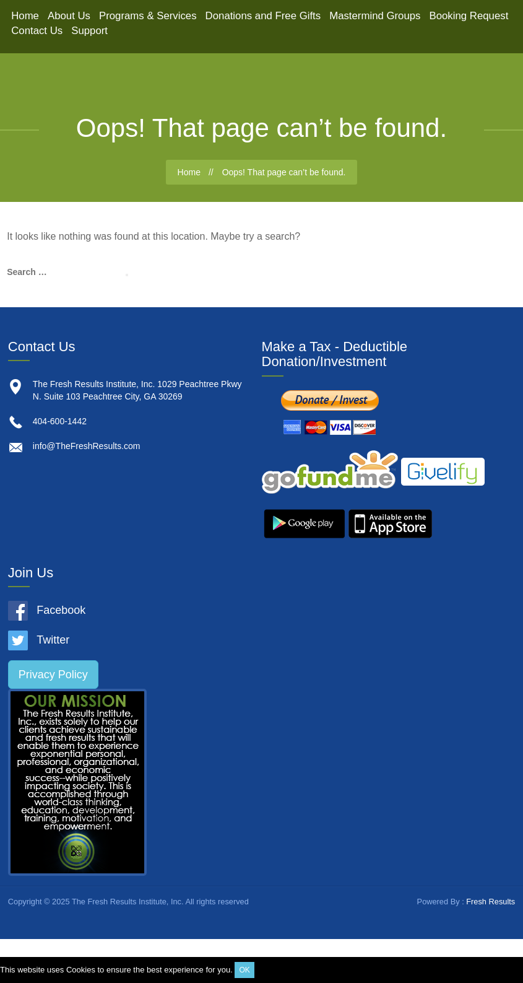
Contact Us (37, 31)
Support (89, 31)
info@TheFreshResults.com (86, 446)
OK (244, 970)
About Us (69, 16)
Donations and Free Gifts (263, 16)
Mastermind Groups (374, 16)
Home (25, 16)
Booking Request (469, 16)
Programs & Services (148, 16)
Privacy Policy (53, 674)
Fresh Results (490, 901)
